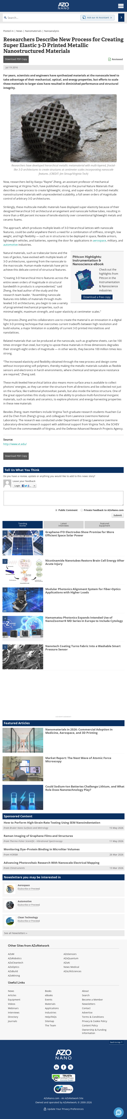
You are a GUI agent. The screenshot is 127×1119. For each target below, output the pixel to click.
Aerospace (24, 885)
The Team (50, 1025)
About (85, 991)
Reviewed (117, 59)
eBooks (49, 995)
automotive (10, 244)
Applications (52, 1008)
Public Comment (68, 510)
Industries (50, 1012)
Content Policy (90, 1025)
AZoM (11, 954)
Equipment (14, 999)
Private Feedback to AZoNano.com (104, 510)
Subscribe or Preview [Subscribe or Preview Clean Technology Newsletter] (28, 920)
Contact (86, 1008)
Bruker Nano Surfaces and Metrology (29, 827)
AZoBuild (13, 971)
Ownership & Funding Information (94, 1031)
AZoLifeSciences (72, 971)
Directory (13, 1016)
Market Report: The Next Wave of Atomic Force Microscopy (78, 759)
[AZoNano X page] (70, 1067)
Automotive (25, 901)
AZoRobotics (15, 958)
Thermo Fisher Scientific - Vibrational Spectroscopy (36, 841)
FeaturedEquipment (104, 524)
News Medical (71, 966)
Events (48, 999)
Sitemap (49, 1021)
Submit (118, 515)
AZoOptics (13, 966)
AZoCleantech (15, 962)
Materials (50, 1003)
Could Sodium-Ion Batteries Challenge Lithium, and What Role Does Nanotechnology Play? (84, 788)
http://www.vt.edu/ (15, 444)
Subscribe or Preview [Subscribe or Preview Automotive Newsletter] (28, 904)
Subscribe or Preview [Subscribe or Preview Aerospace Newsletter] (28, 888)
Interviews (13, 1012)
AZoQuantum (71, 958)
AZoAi (67, 962)
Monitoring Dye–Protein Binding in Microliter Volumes (42, 849)
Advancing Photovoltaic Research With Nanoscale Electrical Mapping (51, 863)
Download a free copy (97, 297)
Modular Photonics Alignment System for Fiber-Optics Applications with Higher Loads (83, 590)
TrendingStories (22, 524)
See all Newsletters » (15, 933)
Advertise (87, 1012)
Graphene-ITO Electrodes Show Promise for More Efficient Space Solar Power (79, 533)
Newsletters (88, 1003)
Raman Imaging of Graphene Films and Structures (38, 836)
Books (48, 991)
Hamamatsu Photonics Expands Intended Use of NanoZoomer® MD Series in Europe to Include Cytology (84, 619)
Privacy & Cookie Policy (94, 1021)
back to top (116, 1042)
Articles (12, 995)
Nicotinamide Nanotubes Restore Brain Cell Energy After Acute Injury (84, 562)
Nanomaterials (33, 30)
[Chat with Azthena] (119, 1112)
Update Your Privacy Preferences (63, 1109)
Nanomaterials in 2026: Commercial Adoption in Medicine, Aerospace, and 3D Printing (79, 731)
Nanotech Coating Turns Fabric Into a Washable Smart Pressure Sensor (83, 647)
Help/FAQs (51, 1016)
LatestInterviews (63, 524)
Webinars (13, 1008)
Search (86, 995)
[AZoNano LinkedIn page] (56, 1067)
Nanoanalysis (51, 30)
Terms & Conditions (93, 1016)
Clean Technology (28, 917)
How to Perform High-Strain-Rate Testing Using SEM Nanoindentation (52, 822)
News (19, 30)
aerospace (99, 240)
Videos (11, 1003)
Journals (12, 1021)
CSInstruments (17, 868)
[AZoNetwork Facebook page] (63, 1067)
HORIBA (14, 854)
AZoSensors (70, 954)
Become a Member (92, 999)
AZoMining (14, 975)
